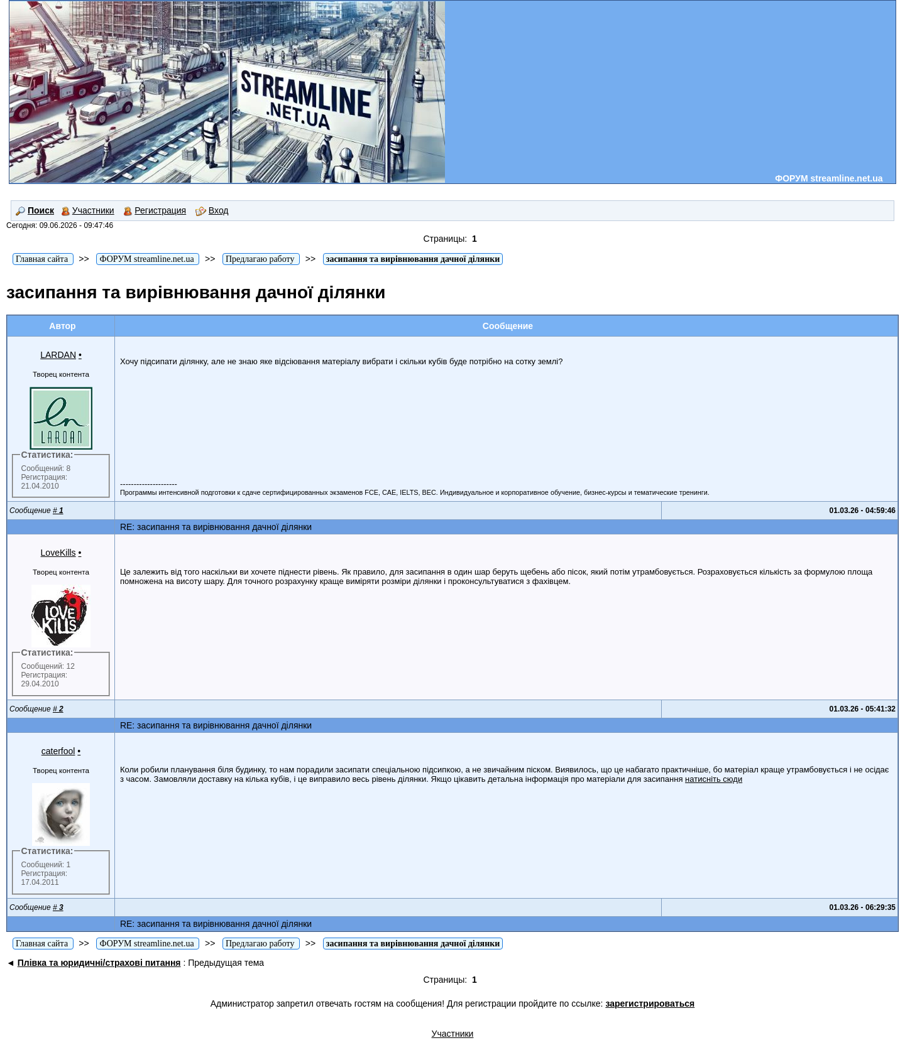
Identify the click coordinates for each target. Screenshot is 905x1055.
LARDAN (58, 355)
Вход (212, 210)
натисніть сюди (713, 779)
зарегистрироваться (649, 1003)
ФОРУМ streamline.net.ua (828, 178)
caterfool (58, 751)
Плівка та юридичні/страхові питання (99, 963)
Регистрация (154, 210)
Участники (87, 210)
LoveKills (58, 553)
